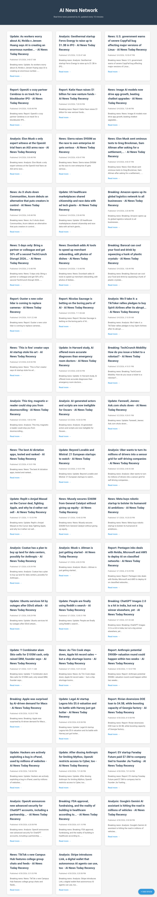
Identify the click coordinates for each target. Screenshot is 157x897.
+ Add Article (146, 891)
